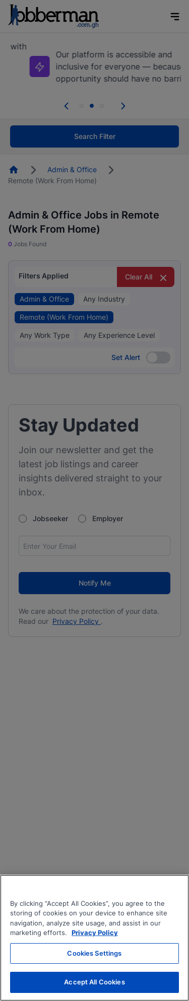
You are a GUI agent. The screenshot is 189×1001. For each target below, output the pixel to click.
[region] (94, 938)
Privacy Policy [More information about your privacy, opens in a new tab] (95, 932)
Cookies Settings (94, 953)
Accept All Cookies (94, 982)
